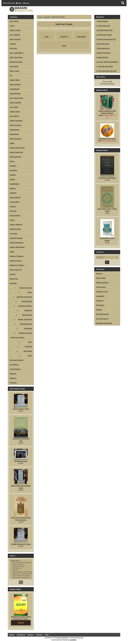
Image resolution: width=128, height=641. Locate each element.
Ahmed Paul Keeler (20, 566)
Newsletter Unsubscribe (104, 323)
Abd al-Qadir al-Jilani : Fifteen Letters (107, 199)
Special (11, 635)
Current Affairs (14, 202)
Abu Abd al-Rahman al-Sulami (20, 563)
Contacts (39, 635)
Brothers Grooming (21, 288)
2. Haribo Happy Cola (103, 26)
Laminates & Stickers (21, 306)
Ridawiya (13, 188)
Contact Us (99, 301)
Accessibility (100, 296)
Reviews (30, 635)
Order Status (100, 305)
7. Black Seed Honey (103, 48)
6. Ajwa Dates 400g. (102, 44)
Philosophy (13, 48)
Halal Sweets (21, 351)
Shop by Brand (101, 278)
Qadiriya (12, 179)
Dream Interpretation (16, 243)
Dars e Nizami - (15, 116)
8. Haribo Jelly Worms (103, 53)
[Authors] (20, 569)
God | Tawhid (14, 21)
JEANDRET (73, 640)
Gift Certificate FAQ (102, 314)
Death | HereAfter (15, 102)
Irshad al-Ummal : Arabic (21, 402)
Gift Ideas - (13, 374)
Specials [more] (101, 90)
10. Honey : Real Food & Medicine (107, 62)
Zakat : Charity (14, 71)
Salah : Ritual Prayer (16, 57)
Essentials (47, 17)
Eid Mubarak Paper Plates (107, 131)
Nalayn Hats (14, 279)
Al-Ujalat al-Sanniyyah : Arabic (21, 536)
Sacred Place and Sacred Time (21, 429)
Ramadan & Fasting (16, 62)
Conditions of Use (102, 291)
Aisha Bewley (20, 568)
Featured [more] (102, 150)
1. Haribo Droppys (102, 21)
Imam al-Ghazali (15, 197)
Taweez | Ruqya (15, 111)
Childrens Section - (16, 261)
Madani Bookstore (63, 638)
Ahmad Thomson (20, 564)
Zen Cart (80, 638)
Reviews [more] (15, 589)
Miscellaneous (21, 315)
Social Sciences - (15, 215)
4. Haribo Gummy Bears (104, 35)
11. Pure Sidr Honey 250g (104, 66)
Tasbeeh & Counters (21, 333)
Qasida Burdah (14, 89)
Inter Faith (13, 211)
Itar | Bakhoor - (14, 364)
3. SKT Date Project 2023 (104, 30)
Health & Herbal (21, 301)
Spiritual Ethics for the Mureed (107, 230)
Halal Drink (21, 346)
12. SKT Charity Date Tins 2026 (106, 71)
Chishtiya (13, 175)
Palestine (13, 206)
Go (21, 582)
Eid (11, 75)
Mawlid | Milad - (15, 80)
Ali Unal (20, 570)
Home (19, 3)
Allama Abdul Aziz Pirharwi (20, 575)
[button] (123, 3)
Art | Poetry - (14, 233)
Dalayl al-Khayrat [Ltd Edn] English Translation (107, 104)
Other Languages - (16, 139)
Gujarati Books (14, 130)
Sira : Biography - (15, 35)
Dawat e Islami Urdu (16, 152)
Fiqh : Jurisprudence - (17, 53)
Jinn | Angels (14, 107)
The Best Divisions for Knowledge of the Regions (107, 167)
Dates (21, 342)
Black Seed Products (16, 360)
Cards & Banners (15, 369)
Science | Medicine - (16, 224)
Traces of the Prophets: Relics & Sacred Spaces (21, 508)
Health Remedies (15, 229)
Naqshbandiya (14, 184)
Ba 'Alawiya (13, 170)
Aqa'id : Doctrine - (15, 39)
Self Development (15, 157)
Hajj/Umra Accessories (21, 297)
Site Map (99, 310)
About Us (99, 273)
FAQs (47, 635)
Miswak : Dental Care (21, 319)
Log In (26, 3)
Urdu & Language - (16, 125)
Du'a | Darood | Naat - (16, 98)
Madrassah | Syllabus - (17, 265)
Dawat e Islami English (17, 148)
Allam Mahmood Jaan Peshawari (20, 572)
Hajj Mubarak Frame (21, 455)
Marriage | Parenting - (17, 256)
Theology (13, 44)
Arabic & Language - (16, 121)
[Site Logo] (26, 9)
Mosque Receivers (21, 324)
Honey (21, 355)
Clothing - (13, 274)
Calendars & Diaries (16, 238)
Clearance (13, 378)
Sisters (12, 252)
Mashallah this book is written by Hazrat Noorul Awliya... (21, 607)
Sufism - (12, 161)
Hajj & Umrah (14, 66)
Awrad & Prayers (15, 93)
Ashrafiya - (13, 166)
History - (12, 220)
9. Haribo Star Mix (102, 57)
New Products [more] (17, 389)
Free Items (13, 383)
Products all (21, 635)
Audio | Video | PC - (16, 270)
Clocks (21, 292)
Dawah (12, 143)
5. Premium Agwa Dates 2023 (106, 39)
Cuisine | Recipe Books (17, 247)
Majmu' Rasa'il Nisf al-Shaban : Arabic (20, 479)
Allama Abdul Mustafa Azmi (20, 577)
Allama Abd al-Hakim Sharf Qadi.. (20, 574)
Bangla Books (14, 134)
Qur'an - (12, 26)
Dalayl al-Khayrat (15, 84)
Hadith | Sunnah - (15, 30)
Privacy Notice (101, 287)
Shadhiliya (13, 193)
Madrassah (21, 310)
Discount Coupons (102, 319)
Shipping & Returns (102, 282)
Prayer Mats (21, 328)
